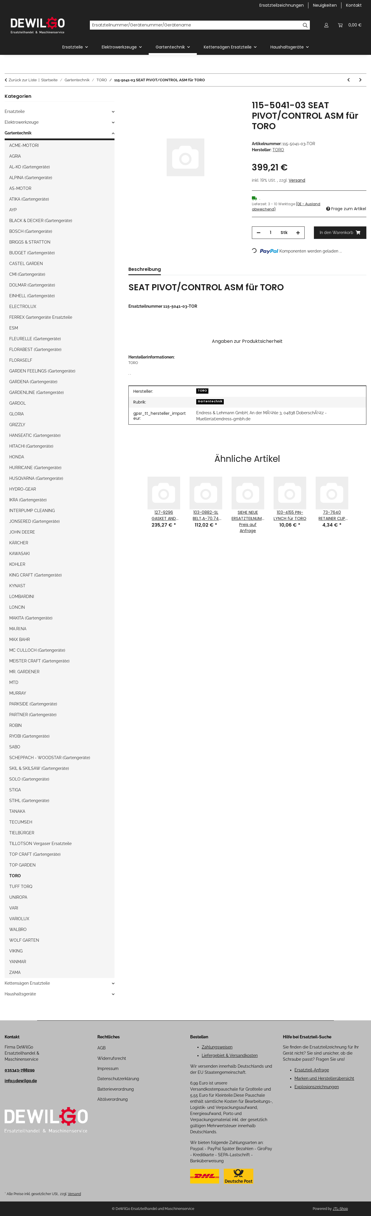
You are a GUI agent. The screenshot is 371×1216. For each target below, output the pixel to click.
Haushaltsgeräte (20, 994)
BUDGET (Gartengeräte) (32, 253)
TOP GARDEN (22, 865)
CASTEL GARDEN (26, 263)
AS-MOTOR (20, 188)
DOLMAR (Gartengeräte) (32, 285)
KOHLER (17, 564)
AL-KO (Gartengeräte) (29, 167)
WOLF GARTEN (24, 940)
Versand (297, 180)
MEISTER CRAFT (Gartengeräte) (39, 661)
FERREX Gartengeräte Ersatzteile (40, 317)
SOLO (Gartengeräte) (29, 779)
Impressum (108, 1068)
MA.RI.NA (17, 628)
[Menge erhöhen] (298, 233)
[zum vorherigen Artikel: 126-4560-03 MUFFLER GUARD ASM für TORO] (348, 80)
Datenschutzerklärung (118, 1078)
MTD (13, 682)
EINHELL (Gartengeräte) (32, 295)
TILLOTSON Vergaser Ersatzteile (40, 843)
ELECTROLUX (22, 306)
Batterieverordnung (115, 1089)
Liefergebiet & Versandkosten (230, 1055)
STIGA (15, 790)
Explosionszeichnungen (316, 1087)
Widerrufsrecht (111, 1058)
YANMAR (17, 961)
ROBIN (15, 725)
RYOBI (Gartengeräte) (29, 736)
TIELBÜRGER (21, 833)
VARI (13, 908)
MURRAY (17, 693)
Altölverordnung (112, 1099)
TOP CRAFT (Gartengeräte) (35, 854)
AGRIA (15, 156)
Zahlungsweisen (217, 1047)
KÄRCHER (18, 543)
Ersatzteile (15, 111)
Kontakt (354, 5)
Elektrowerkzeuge (22, 122)
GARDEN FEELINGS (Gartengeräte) (42, 371)
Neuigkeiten (325, 5)
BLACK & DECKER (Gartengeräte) (40, 220)
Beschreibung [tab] (144, 269)
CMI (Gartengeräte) (27, 274)
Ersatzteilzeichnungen (281, 5)
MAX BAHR (19, 639)
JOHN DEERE (22, 532)
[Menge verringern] (258, 233)
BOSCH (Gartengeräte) (30, 231)
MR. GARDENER (24, 671)
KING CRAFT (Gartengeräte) (35, 575)
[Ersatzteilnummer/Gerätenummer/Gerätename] (195, 25)
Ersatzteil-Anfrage (311, 1070)
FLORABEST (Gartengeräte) (35, 349)
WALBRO (18, 929)
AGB (101, 1048)
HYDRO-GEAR (22, 489)
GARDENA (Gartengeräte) (33, 381)
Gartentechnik (210, 401)
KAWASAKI (19, 553)
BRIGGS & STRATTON (29, 242)
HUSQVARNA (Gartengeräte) (36, 478)
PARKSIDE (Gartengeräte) (33, 704)
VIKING (16, 951)
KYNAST (17, 585)
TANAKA (17, 811)
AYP (13, 210)
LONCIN (17, 607)
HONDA (16, 457)
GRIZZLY (17, 424)
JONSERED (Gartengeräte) (34, 521)
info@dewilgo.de (21, 1080)
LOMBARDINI (21, 596)
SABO (14, 747)
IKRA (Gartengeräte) (28, 500)
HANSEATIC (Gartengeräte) (35, 435)
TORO (202, 390)
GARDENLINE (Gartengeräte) (36, 392)
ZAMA (15, 972)
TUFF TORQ (20, 886)
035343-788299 (19, 1070)
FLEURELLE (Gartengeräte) (35, 338)
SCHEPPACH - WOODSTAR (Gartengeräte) (49, 757)
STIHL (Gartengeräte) (29, 800)
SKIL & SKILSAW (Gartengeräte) (39, 768)
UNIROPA (18, 897)
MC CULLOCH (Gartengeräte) (37, 650)
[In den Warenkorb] (133, 97)
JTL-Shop (340, 1209)
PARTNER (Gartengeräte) (33, 714)
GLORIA (16, 414)
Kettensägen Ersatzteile (27, 983)
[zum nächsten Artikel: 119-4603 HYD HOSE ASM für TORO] (360, 80)
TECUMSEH (20, 822)
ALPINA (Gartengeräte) (30, 177)
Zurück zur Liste (23, 80)
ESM (13, 328)
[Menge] (270, 233)
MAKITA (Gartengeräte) (30, 618)
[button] (326, 25)
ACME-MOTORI (24, 145)
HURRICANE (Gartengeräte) (35, 467)
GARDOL (17, 403)
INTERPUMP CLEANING (32, 510)
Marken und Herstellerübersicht (324, 1078)
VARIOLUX (19, 918)
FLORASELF (20, 360)
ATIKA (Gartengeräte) (29, 199)
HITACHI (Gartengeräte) (31, 446)
